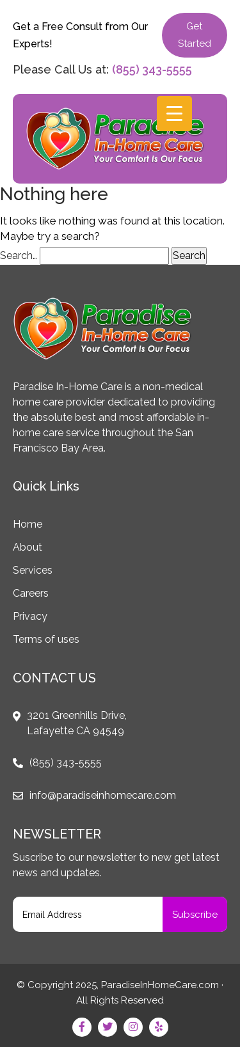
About (27, 547)
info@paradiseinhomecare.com (102, 795)
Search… (18, 255)
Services (32, 570)
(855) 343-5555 (152, 69)
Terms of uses (46, 639)
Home (27, 524)
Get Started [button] (194, 34)
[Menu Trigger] (174, 113)
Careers (31, 593)
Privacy (30, 616)
